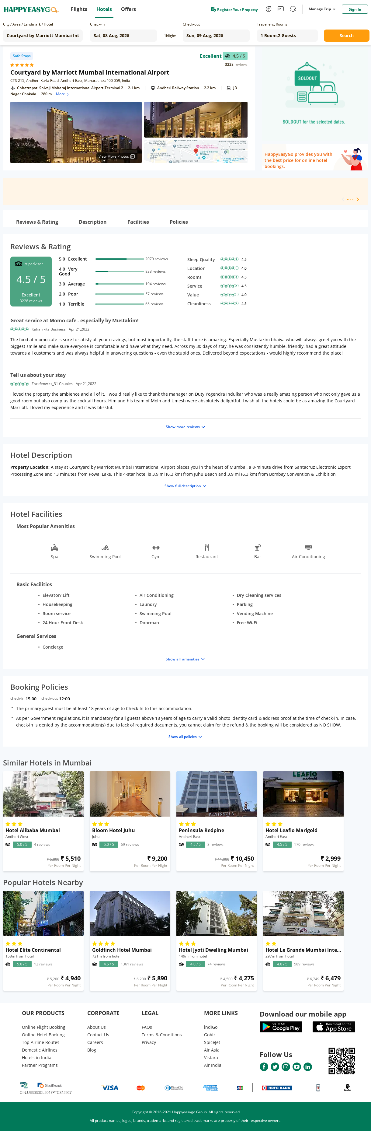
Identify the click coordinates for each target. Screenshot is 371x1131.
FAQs (147, 1027)
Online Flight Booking (43, 1027)
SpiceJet (212, 1042)
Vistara (211, 1057)
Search (347, 35)
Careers (95, 1042)
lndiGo (210, 1027)
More (63, 93)
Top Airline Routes (40, 1042)
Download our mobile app (303, 1013)
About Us (96, 1027)
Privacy (149, 1042)
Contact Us (98, 1035)
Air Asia (212, 1050)
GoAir (209, 1035)
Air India (212, 1065)
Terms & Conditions (162, 1035)
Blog (91, 1050)
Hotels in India (36, 1057)
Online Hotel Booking (43, 1035)
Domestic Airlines (39, 1050)
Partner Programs (40, 1065)
